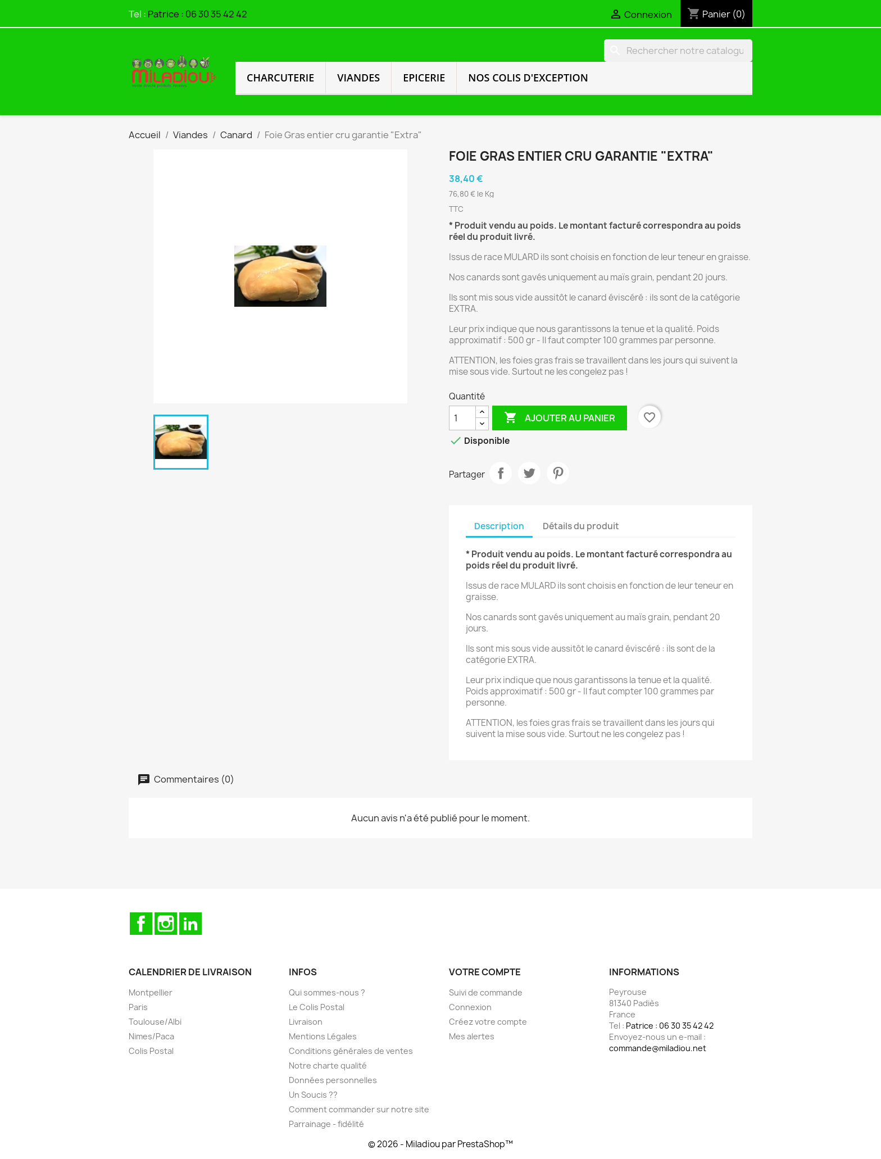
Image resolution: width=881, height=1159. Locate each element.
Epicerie (424, 77)
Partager (500, 473)
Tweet (529, 473)
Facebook (141, 923)
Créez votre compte (488, 1021)
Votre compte (485, 972)
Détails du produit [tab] (581, 526)
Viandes (358, 77)
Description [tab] (499, 526)
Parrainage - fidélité (326, 1124)
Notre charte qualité (328, 1065)
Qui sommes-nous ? (327, 992)
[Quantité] (462, 418)
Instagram (166, 923)
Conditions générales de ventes (351, 1051)
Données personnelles (333, 1080)
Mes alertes (471, 1036)
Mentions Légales (323, 1036)
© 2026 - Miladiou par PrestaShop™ (440, 1144)
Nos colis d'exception (528, 77)
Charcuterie (280, 77)
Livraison (306, 1021)
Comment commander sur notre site (359, 1109)
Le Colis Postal (316, 1007)
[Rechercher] (678, 50)
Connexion (470, 1007)
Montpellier (150, 992)
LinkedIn (190, 923)
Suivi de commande (486, 992)
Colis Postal (151, 1051)
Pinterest (558, 473)
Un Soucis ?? (313, 1094)
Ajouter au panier (559, 418)
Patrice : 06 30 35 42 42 (197, 14)
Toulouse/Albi (155, 1021)
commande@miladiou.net (657, 1048)
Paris (138, 1007)
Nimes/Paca (151, 1036)
